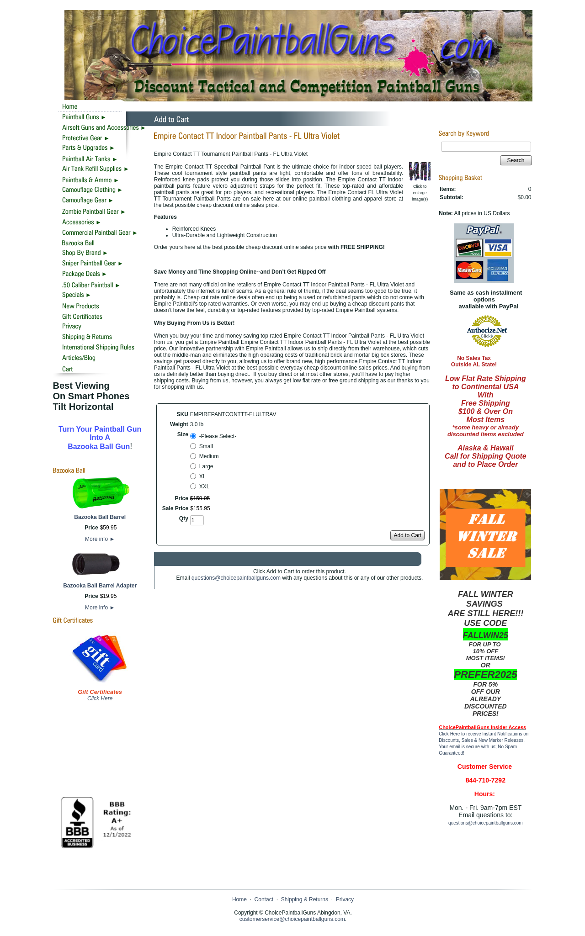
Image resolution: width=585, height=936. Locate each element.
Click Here (99, 698)
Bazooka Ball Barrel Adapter (100, 585)
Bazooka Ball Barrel (100, 517)
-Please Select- (217, 436)
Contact (264, 899)
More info (100, 539)
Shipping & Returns (304, 899)
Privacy (345, 899)
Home (239, 899)
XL (202, 476)
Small (206, 446)
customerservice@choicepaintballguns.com (292, 919)
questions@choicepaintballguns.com (236, 578)
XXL (204, 486)
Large (206, 466)
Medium (209, 456)
